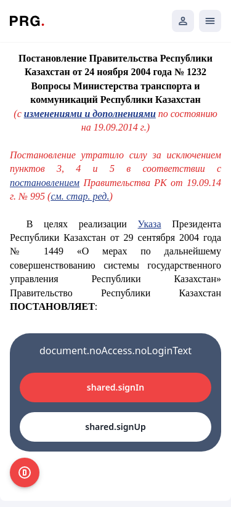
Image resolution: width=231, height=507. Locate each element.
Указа (149, 224)
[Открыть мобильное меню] (210, 21)
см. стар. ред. (80, 196)
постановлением (44, 182)
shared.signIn (115, 387)
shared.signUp (115, 426)
